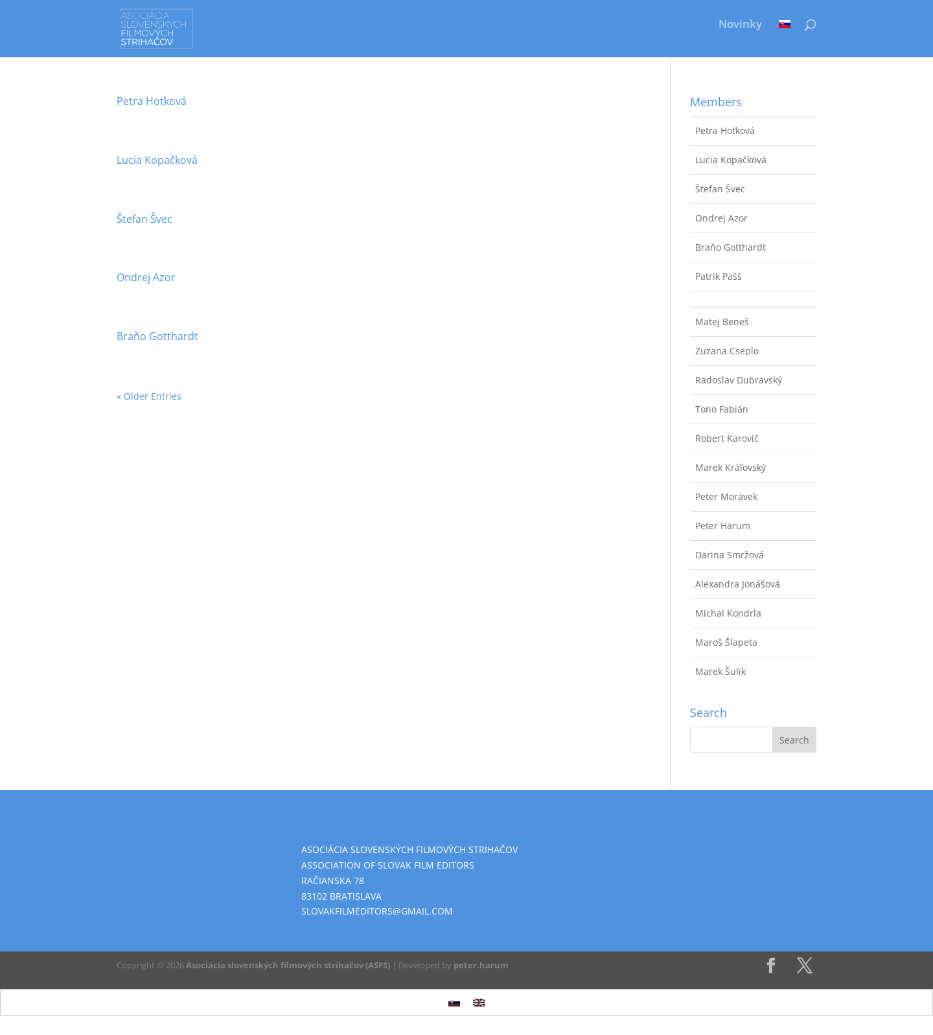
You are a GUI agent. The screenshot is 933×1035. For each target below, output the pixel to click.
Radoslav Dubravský (738, 380)
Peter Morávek (726, 496)
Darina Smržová (729, 555)
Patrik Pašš (718, 276)
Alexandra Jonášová (737, 584)
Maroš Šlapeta (726, 642)
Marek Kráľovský (730, 467)
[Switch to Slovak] (784, 33)
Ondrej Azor (146, 277)
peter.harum (481, 965)
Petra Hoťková (152, 101)
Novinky (740, 25)
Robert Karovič (727, 438)
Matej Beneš (722, 321)
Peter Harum (722, 525)
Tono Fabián (721, 409)
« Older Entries (149, 396)
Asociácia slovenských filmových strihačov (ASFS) (288, 965)
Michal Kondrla (728, 613)
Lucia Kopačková (157, 160)
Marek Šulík (720, 671)
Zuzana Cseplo (727, 351)
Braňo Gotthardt (157, 336)
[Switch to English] (478, 1002)
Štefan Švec (144, 219)
